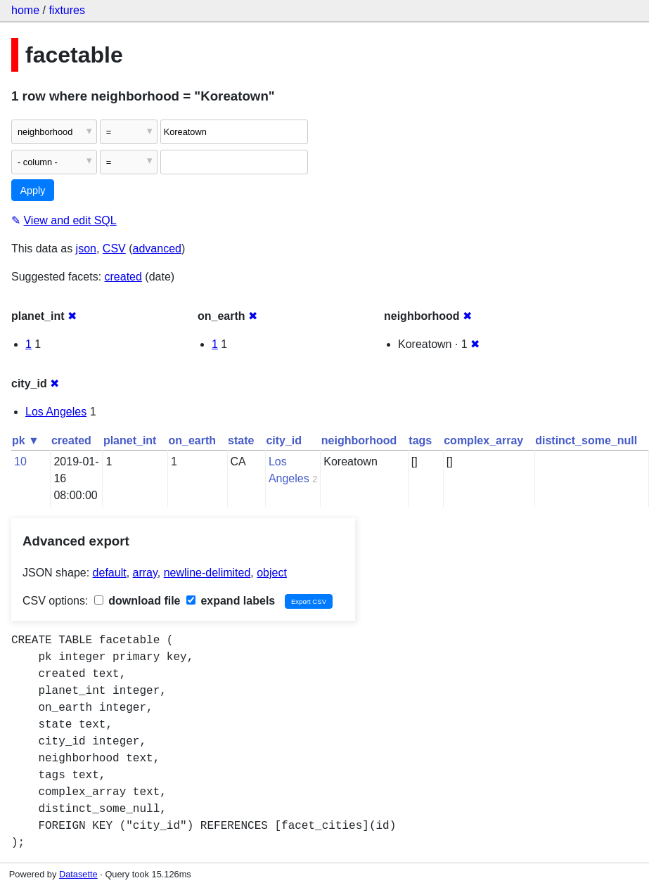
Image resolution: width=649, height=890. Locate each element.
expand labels (230, 601)
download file (137, 601)
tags (420, 440)
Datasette (78, 874)
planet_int (130, 440)
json (86, 248)
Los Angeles (55, 412)
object (272, 573)
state (241, 440)
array (145, 573)
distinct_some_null (586, 440)
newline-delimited (207, 573)
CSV (114, 248)
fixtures (67, 10)
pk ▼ (25, 440)
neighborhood (359, 440)
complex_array (483, 440)
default (110, 573)
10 (20, 461)
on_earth (192, 440)
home (25, 10)
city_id (284, 440)
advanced (157, 248)
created (123, 277)
